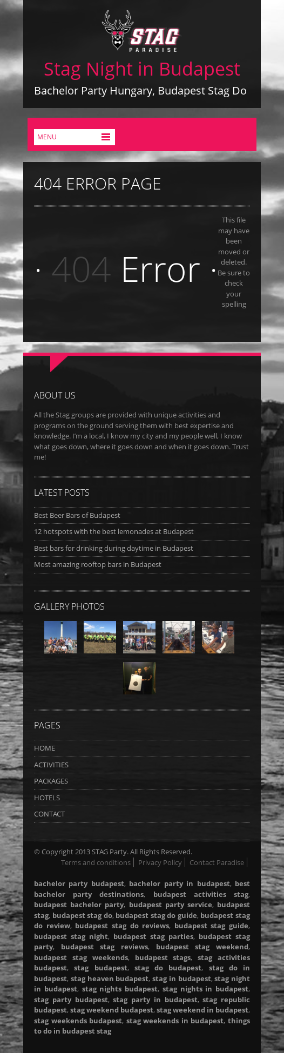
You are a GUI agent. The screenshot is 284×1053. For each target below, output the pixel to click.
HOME (44, 748)
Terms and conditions (96, 862)
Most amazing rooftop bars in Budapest (97, 564)
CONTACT (49, 814)
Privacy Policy (160, 862)
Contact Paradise (217, 862)
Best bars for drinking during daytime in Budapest (113, 548)
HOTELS (47, 797)
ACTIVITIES (51, 765)
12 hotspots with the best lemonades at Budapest (114, 531)
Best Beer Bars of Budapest (77, 515)
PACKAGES (51, 781)
